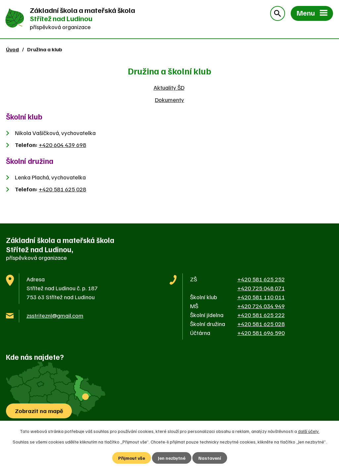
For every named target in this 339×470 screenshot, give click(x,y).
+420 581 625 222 (261, 314)
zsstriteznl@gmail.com (54, 315)
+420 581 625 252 (261, 279)
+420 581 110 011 (261, 297)
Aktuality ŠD (169, 87)
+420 (62, 144)
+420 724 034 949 (261, 305)
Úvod (12, 49)
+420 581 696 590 (261, 332)
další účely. (308, 431)
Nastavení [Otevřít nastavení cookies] (209, 458)
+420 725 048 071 (261, 288)
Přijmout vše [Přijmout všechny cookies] (131, 458)
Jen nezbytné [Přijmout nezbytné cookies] (171, 458)
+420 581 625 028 (62, 189)
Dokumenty (169, 99)
